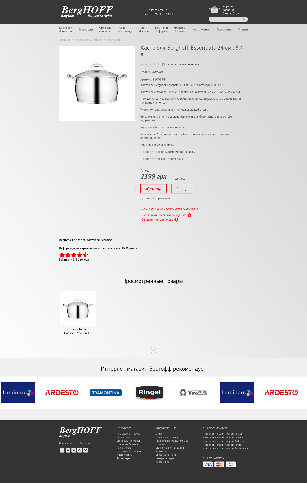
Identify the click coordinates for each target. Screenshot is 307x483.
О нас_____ (162, 433)
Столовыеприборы (105, 29)
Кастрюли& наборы (65, 29)
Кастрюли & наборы (129, 433)
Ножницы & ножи (127, 444)
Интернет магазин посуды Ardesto (223, 441)
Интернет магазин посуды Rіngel (222, 444)
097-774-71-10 (158, 10)
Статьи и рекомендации (170, 447)
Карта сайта (163, 461)
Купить (153, 189)
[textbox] (182, 188)
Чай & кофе (124, 447)
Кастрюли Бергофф (99, 240)
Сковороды (86, 29)
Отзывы (243, 29)
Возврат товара (165, 458)
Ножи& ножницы (125, 29)
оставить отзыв (189, 64)
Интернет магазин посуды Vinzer (222, 433)
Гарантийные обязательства (172, 440)
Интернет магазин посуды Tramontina (225, 448)
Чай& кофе (144, 29)
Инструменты (201, 29)
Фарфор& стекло (180, 29)
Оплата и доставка (167, 437)
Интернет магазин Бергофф (74, 443)
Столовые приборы (128, 440)
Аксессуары (224, 29)
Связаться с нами (166, 454)
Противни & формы (129, 451)
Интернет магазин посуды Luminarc (224, 437)
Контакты (161, 451)
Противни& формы (161, 29)
